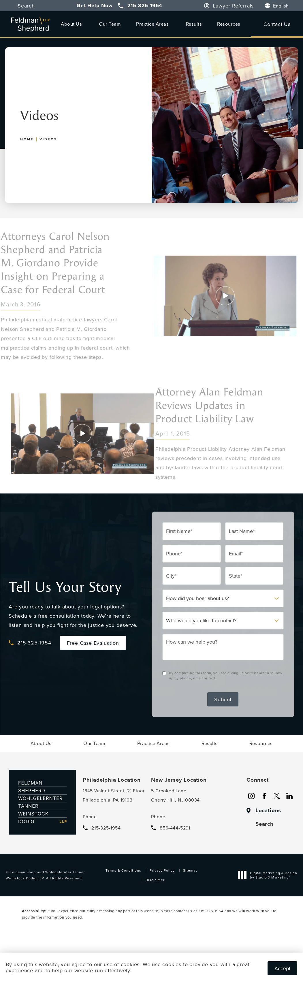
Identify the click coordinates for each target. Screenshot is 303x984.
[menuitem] (72, 24)
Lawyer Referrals (233, 5)
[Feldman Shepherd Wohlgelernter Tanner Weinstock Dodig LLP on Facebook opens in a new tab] (264, 796)
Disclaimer (155, 879)
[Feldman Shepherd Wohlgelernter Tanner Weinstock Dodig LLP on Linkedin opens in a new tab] (289, 796)
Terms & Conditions (123, 870)
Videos (48, 139)
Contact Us (277, 24)
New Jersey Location (178, 780)
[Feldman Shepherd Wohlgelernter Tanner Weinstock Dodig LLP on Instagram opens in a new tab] (251, 796)
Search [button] (26, 5)
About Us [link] (71, 23)
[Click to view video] (93, 433)
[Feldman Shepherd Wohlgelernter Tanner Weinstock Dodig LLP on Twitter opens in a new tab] (277, 796)
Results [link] (194, 23)
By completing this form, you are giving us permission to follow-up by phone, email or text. (225, 675)
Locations (268, 810)
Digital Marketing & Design (269, 875)
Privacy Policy (162, 870)
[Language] (283, 5)
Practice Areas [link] (152, 23)
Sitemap (190, 870)
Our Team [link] (110, 23)
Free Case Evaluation (93, 642)
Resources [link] (228, 23)
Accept (282, 968)
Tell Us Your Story (65, 587)
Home (27, 139)
